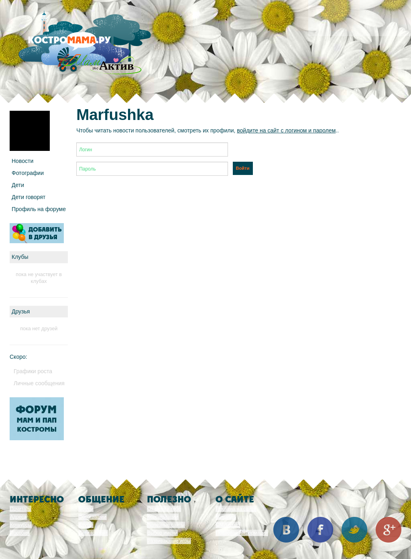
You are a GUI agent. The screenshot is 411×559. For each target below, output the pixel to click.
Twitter (354, 530)
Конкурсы (20, 525)
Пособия (19, 533)
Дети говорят (28, 197)
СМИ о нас (228, 525)
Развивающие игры (169, 541)
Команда (226, 517)
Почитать (20, 509)
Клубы (86, 525)
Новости (22, 161)
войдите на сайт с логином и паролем (286, 130)
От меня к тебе (164, 509)
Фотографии (28, 173)
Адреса (18, 517)
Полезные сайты (166, 525)
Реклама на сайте (236, 509)
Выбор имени (162, 533)
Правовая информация (242, 533)
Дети (18, 185)
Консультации (162, 517)
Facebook (320, 530)
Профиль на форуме (39, 209)
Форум (86, 509)
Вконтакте (286, 530)
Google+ (388, 530)
